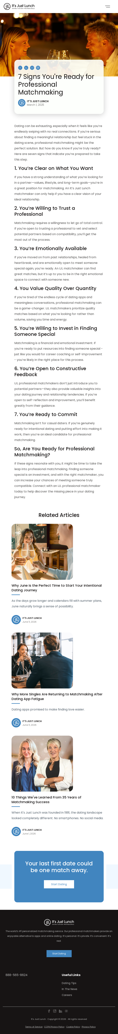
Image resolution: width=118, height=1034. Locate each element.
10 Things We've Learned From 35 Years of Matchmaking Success (46, 799)
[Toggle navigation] (107, 6)
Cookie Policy (73, 1026)
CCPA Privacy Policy (54, 1026)
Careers (67, 995)
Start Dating (59, 884)
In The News (69, 989)
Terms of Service (33, 1026)
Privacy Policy (89, 1026)
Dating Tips (69, 983)
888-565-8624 (17, 975)
